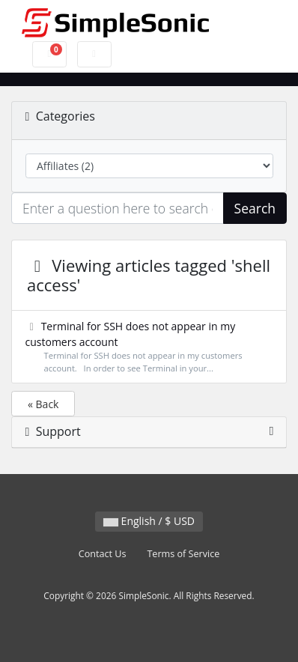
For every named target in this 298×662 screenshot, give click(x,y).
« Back (43, 404)
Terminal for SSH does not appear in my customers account (149, 347)
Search (255, 208)
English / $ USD (149, 521)
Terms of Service (183, 553)
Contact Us (103, 553)
